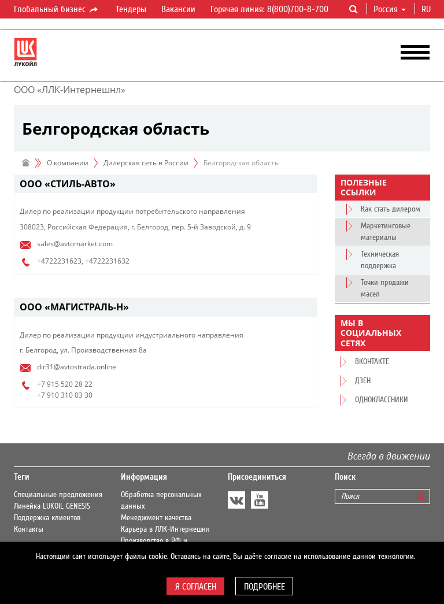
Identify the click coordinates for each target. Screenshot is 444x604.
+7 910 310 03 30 (64, 395)
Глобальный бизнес (56, 10)
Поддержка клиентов (47, 518)
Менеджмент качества (156, 518)
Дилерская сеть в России (145, 163)
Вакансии (178, 9)
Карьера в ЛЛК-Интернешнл (165, 529)
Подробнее (264, 586)
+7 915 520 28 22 (64, 384)
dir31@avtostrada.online (76, 366)
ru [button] (427, 9)
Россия (389, 9)
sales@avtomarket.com (75, 243)
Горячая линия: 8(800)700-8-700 (269, 9)
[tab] (165, 184)
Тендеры (131, 9)
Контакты (28, 529)
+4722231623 (59, 261)
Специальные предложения (58, 494)
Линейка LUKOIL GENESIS (52, 506)
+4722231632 (107, 261)
